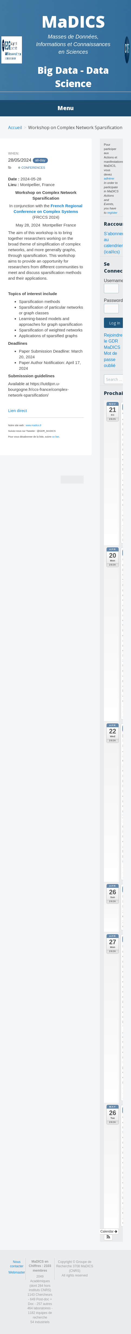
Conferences (31, 167)
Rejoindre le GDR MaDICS (113, 341)
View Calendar (105, 1231)
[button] (108, 1237)
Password (113, 300)
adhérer (109, 178)
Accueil (15, 127)
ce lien (55, 436)
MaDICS (73, 21)
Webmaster (16, 1272)
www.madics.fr (33, 425)
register (112, 212)
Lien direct (17, 410)
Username (114, 280)
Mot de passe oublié (110, 359)
